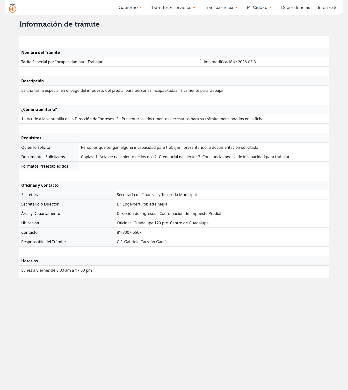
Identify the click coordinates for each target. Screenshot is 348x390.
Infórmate (328, 7)
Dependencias (295, 7)
